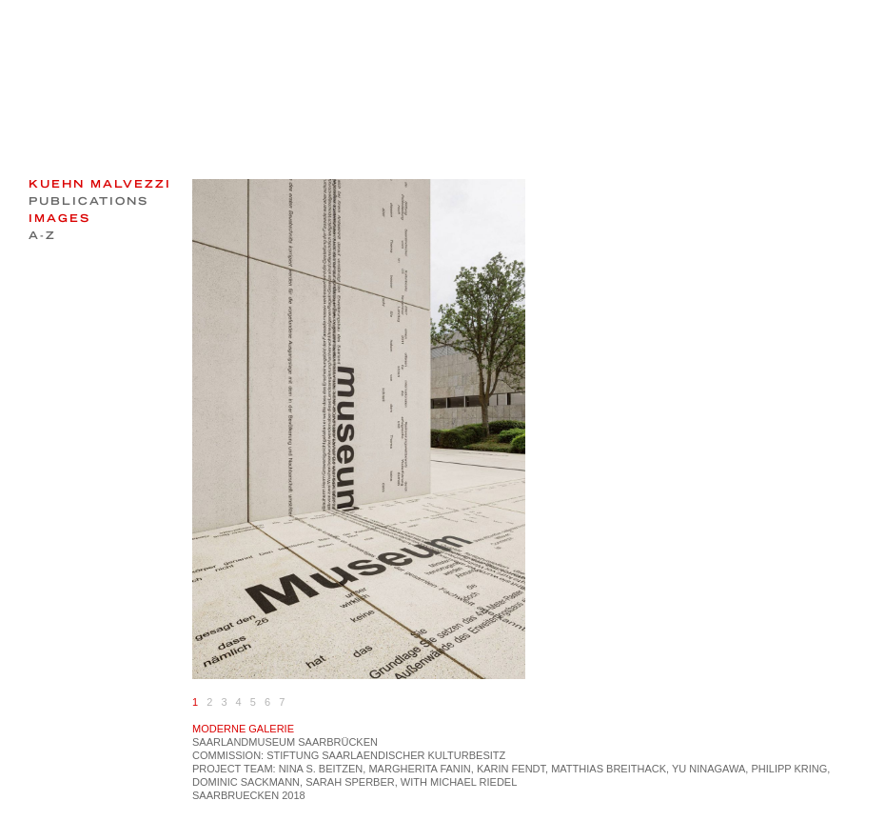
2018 (293, 795)
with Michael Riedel (459, 782)
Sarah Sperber (350, 782)
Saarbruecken (235, 795)
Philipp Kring (789, 768)
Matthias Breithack (608, 768)
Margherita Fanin (419, 768)
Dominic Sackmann (246, 782)
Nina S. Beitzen (321, 768)
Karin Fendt (511, 768)
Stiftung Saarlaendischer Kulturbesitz (385, 755)
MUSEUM (271, 742)
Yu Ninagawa (708, 768)
